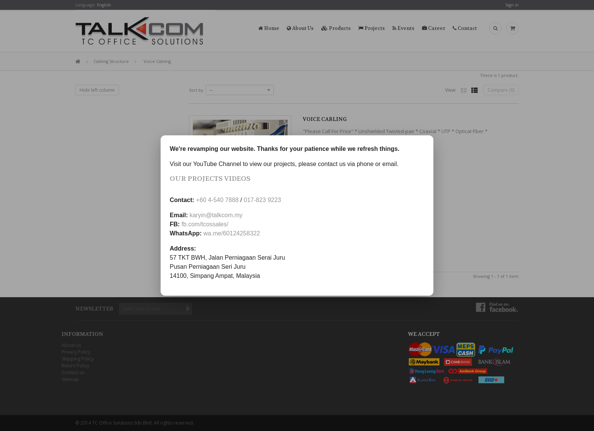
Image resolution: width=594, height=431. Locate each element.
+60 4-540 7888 (217, 200)
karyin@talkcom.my (215, 215)
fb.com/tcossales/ (204, 224)
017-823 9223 (262, 200)
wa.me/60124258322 (231, 233)
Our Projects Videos (210, 178)
